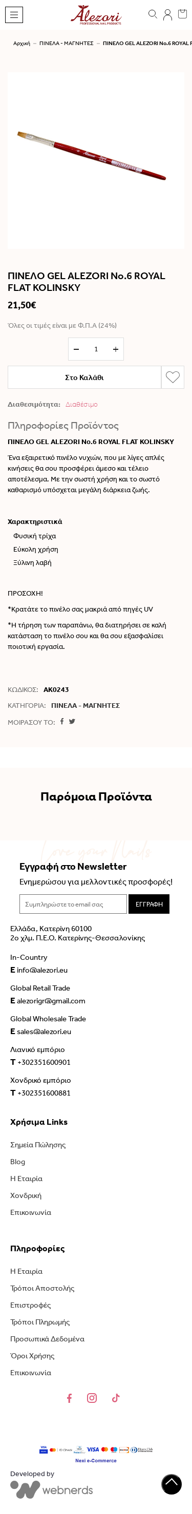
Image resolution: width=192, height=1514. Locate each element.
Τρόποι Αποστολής (42, 1288)
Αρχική (21, 43)
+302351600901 (40, 1062)
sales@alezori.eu (40, 1031)
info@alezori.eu (39, 969)
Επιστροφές (30, 1305)
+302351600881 (40, 1092)
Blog (17, 1161)
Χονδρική (25, 1195)
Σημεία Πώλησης (38, 1144)
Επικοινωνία (30, 1212)
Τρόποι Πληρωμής (40, 1322)
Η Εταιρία (26, 1178)
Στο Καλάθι (84, 377)
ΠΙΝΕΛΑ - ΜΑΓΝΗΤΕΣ (66, 43)
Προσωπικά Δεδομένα (47, 1338)
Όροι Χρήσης (32, 1355)
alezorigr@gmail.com (48, 1000)
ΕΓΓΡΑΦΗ (149, 904)
